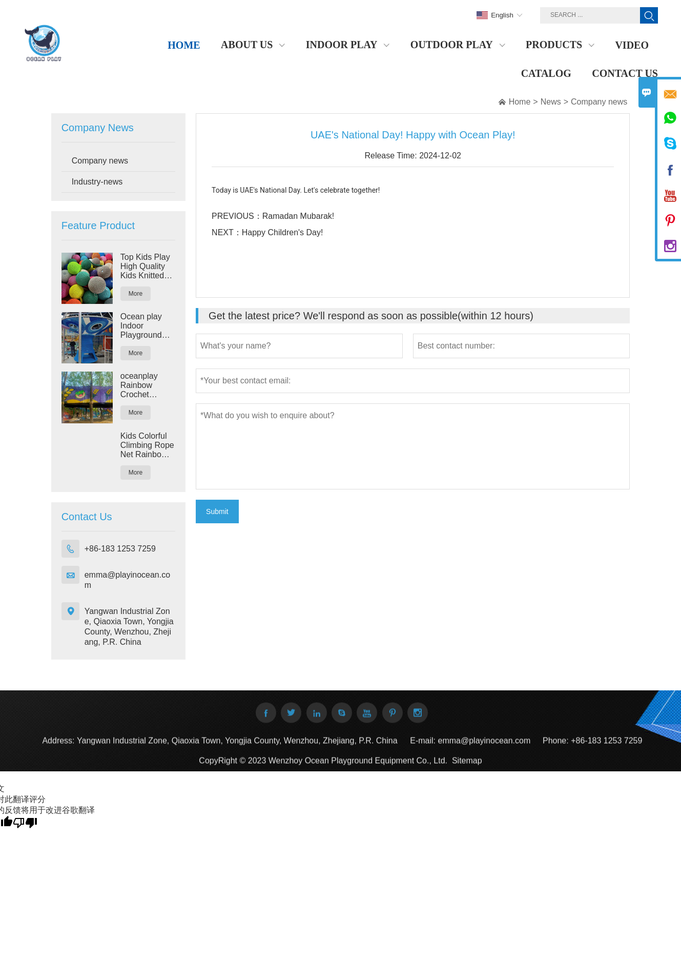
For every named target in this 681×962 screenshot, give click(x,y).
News (551, 101)
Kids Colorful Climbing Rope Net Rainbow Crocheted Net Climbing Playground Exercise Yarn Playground (147, 445)
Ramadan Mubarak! (298, 216)
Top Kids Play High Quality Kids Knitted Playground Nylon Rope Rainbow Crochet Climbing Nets (146, 266)
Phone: (556, 746)
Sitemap (467, 766)
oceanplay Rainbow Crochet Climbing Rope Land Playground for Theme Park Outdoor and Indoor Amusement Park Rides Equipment (147, 385)
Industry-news (97, 181)
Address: (58, 746)
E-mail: (423, 746)
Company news (599, 101)
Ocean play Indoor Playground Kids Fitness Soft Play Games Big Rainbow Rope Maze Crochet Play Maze (147, 326)
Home (520, 101)
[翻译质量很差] (25, 822)
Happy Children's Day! (282, 232)
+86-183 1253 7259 (120, 548)
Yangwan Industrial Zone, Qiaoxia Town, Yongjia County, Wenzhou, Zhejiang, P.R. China (129, 626)
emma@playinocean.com (127, 579)
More (135, 293)
